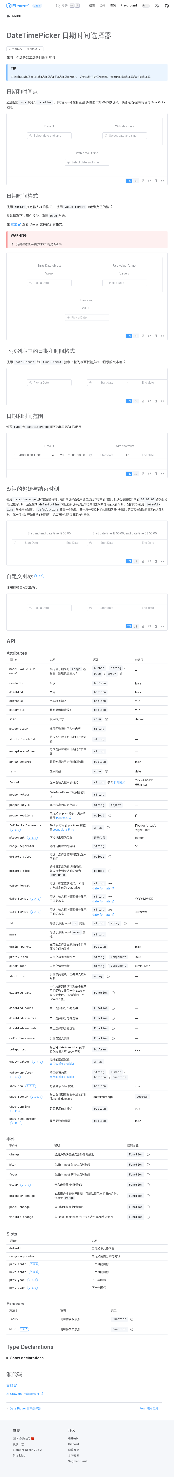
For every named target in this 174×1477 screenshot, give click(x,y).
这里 (16, 224)
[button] (157, 5)
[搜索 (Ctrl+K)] (68, 5)
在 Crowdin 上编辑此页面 (25, 1393)
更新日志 (18, 1444)
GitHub (73, 1438)
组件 (102, 5)
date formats (103, 888)
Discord (73, 1444)
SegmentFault (78, 1461)
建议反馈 (73, 1449)
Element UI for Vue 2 (27, 1449)
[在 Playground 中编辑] (143, 180)
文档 (11, 1385)
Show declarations (27, 1358)
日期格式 (119, 782)
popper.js (63, 817)
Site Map (19, 1455)
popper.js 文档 (63, 829)
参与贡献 (73, 1455)
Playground (129, 5)
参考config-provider (62, 1063)
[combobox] (51, 136)
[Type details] (121, 674)
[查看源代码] (162, 180)
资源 (113, 5)
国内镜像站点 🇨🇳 (23, 1438)
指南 (92, 5)
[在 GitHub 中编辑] (149, 180)
